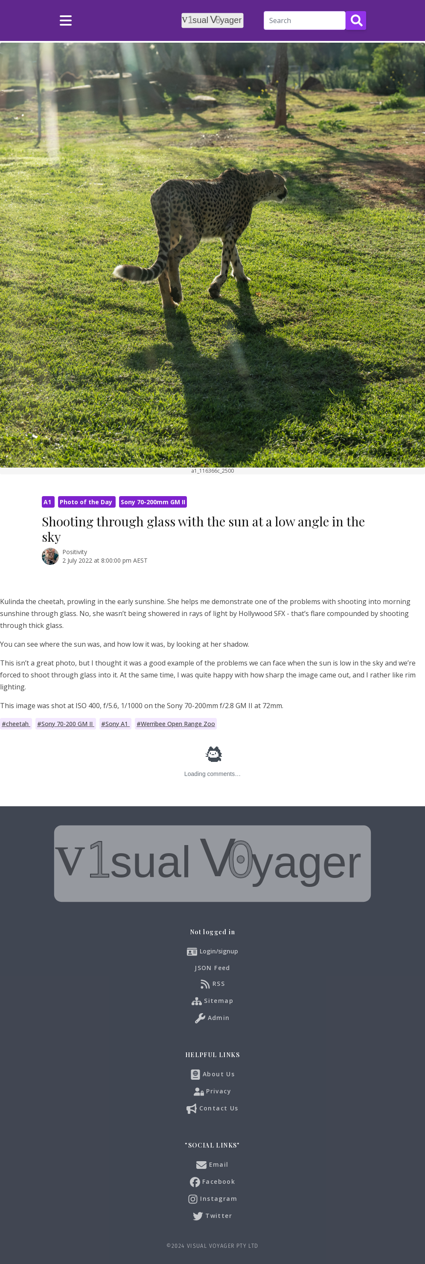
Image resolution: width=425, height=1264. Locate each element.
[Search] (305, 20)
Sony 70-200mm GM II (153, 502)
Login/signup (219, 951)
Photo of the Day (87, 502)
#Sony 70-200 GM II (65, 724)
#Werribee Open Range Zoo (176, 724)
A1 (48, 502)
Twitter (212, 1216)
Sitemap (212, 1001)
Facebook (213, 1182)
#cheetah (16, 724)
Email (212, 1165)
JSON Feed (212, 968)
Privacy (212, 1092)
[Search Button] (356, 20)
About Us (212, 1074)
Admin (212, 1018)
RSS (212, 984)
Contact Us (212, 1109)
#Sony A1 (115, 724)
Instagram (212, 1199)
